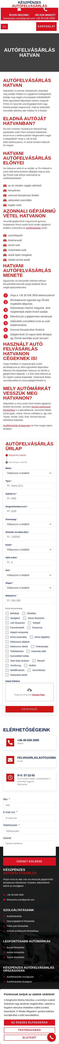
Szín (8, 570)
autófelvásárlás (33, 228)
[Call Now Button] (51, 1037)
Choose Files (38, 695)
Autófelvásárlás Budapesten (17, 425)
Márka (9, 468)
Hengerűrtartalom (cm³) (17, 507)
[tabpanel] (29, 584)
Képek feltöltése (13, 681)
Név (5, 799)
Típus (9, 481)
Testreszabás (29, 1030)
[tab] (16, 455)
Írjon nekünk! (19, 15)
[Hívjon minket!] (45, 9)
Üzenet (7, 838)
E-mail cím (9, 812)
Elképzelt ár (11, 596)
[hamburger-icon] (4, 26)
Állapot (9, 583)
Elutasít (29, 1037)
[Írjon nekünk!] (19, 9)
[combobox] (29, 473)
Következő (29, 709)
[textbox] (26, 473)
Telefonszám (10, 825)
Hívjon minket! (45, 15)
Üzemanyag (11, 519)
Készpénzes (29, 4)
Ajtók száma (12, 557)
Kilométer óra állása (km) (17, 532)
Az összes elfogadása (29, 1022)
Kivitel (9, 545)
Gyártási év (11, 494)
